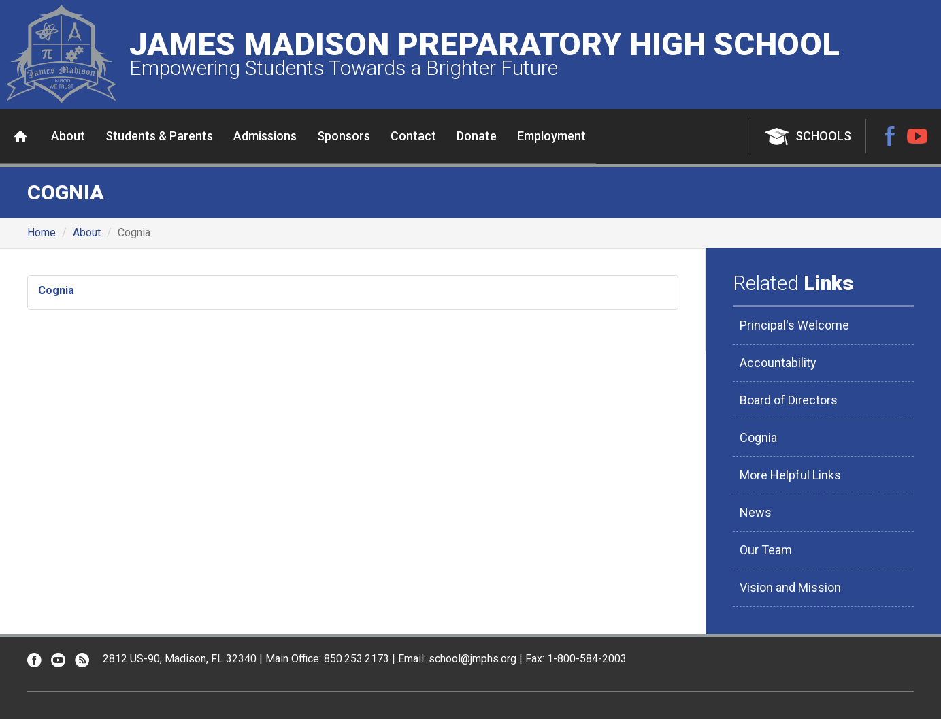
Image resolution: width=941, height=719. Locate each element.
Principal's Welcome (794, 325)
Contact (413, 136)
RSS (82, 660)
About (68, 136)
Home (20, 136)
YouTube (917, 136)
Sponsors (343, 136)
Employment (551, 136)
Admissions (265, 136)
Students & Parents (159, 136)
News (756, 512)
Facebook (890, 136)
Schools (823, 136)
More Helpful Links (790, 475)
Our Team (766, 550)
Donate (477, 136)
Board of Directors (789, 400)
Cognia (56, 290)
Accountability (778, 362)
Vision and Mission (790, 587)
